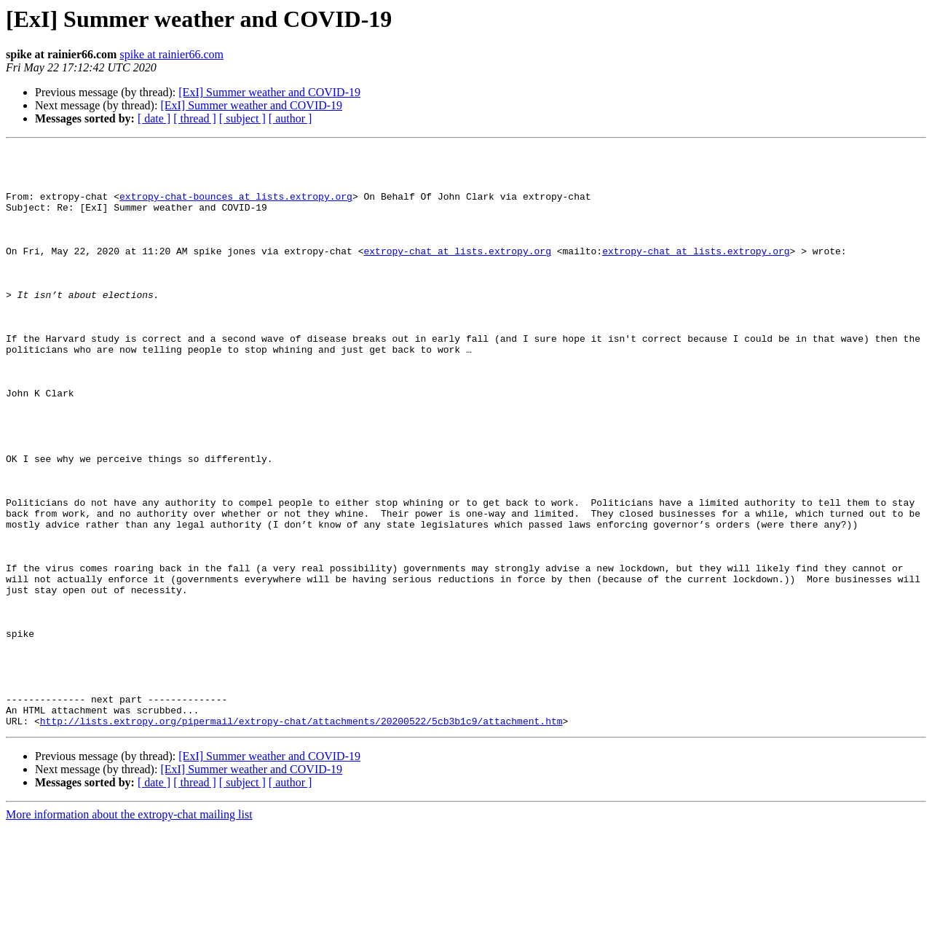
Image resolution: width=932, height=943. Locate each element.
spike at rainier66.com (171, 54)
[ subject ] (242, 118)
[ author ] (290, 118)
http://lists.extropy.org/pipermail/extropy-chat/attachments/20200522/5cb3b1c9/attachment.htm (301, 836)
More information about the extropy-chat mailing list (129, 930)
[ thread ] (194, 118)
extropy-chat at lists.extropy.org (456, 272)
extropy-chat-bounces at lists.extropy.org (235, 207)
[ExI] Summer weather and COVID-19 (269, 92)
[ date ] (154, 118)
